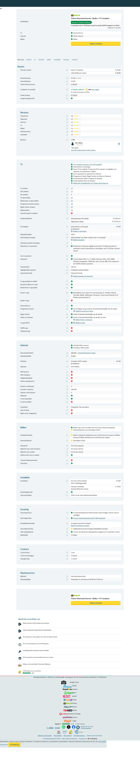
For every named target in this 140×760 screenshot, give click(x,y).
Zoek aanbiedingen (8, 757)
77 (72, 188)
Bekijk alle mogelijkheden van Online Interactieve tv (90, 183)
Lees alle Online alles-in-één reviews (83, 150)
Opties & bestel (96, 44)
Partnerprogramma (79, 729)
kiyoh (58, 717)
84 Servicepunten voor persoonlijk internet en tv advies (38, 650)
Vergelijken (3, 735)
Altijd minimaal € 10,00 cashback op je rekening (36, 623)
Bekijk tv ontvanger (79, 231)
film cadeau (92, 89)
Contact (3, 742)
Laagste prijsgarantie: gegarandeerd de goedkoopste (37, 630)
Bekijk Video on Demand (84, 320)
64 (72, 201)
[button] (1, 8)
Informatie (3, 739)
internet (41, 59)
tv (35, 59)
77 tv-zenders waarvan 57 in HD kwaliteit (87, 164)
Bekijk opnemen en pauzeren (83, 276)
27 (72, 207)
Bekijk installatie (78, 240)
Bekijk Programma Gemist (84, 311)
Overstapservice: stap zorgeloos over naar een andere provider (40, 637)
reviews (28, 59)
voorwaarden (45, 729)
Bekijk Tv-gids (80, 323)
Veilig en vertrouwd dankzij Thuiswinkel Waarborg (36, 657)
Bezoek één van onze (87, 720)
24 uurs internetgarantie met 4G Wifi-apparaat (89, 518)
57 (72, 191)
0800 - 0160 (54, 721)
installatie (57, 59)
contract (75, 59)
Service (2, 737)
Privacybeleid (58, 729)
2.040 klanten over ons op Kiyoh (32, 664)
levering (66, 59)
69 (72, 198)
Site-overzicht (67, 729)
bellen (49, 59)
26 (72, 204)
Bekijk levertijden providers (80, 525)
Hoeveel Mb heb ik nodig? (86, 353)
